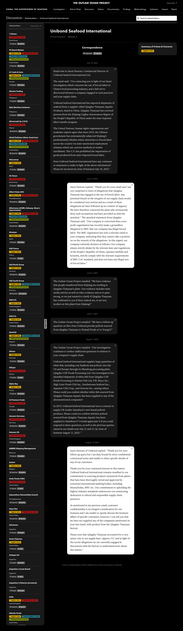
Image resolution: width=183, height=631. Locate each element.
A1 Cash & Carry (16, 72)
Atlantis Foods (15, 613)
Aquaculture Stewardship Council (23, 495)
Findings (127, 9)
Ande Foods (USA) (17, 479)
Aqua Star (13, 509)
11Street (13, 34)
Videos (101, 9)
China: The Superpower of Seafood (26, 9)
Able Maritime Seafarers (19, 107)
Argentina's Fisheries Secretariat (23, 583)
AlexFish (13, 332)
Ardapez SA (14, 555)
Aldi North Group (16, 265)
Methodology (140, 9)
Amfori (12, 462)
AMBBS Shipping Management (22, 449)
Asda (11, 597)
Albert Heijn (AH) (16, 192)
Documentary (113, 9)
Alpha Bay (13, 384)
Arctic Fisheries (15, 539)
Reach (174, 9)
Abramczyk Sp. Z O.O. (18, 121)
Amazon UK (14, 432)
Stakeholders (31, 18)
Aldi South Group (16, 281)
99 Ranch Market (16, 50)
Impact (165, 9)
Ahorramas (14, 160)
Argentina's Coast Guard (19, 569)
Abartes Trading (16, 91)
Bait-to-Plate (75, 9)
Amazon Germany (17, 416)
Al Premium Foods (17, 400)
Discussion (89, 9)
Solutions (154, 9)
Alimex (12, 351)
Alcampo (13, 232)
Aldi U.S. (13, 316)
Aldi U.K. (13, 300)
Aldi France (14, 249)
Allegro (12, 368)
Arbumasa (13, 525)
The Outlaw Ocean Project (91, 3)
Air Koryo (13, 176)
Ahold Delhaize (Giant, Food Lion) (23, 138)
